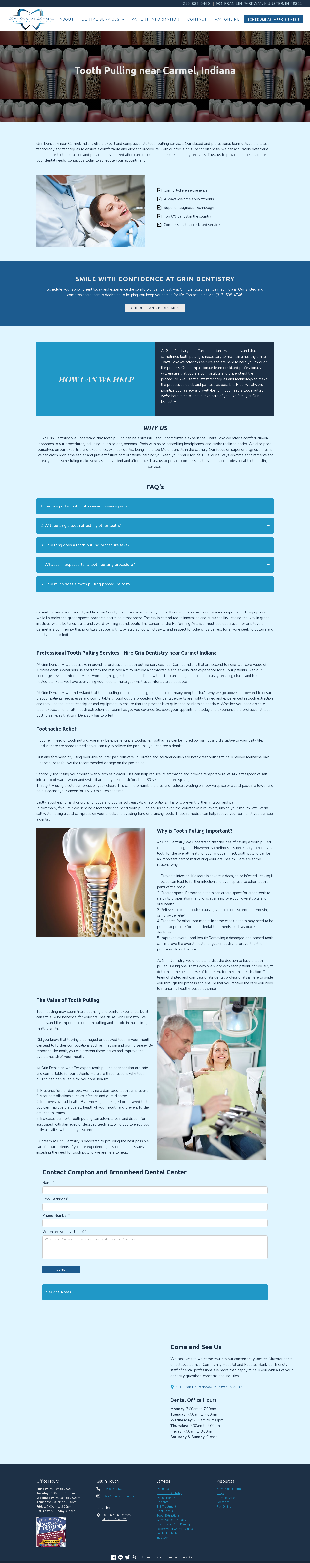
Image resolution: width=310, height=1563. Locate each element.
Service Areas (226, 1498)
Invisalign (163, 1538)
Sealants (162, 1502)
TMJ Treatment (166, 1507)
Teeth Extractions (168, 1516)
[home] (30, 19)
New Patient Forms (229, 1489)
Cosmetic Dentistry (169, 1493)
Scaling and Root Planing (173, 1524)
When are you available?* (64, 1231)
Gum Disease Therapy (171, 1520)
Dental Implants (167, 1533)
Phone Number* (56, 1215)
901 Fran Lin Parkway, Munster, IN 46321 (210, 1387)
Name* (48, 1182)
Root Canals (165, 1511)
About (67, 19)
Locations (223, 1502)
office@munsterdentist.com (120, 1496)
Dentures (163, 1489)
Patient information (155, 19)
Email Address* (55, 1199)
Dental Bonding (167, 1498)
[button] (103, 19)
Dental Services (101, 19)
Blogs (220, 1493)
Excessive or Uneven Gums (175, 1529)
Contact (197, 19)
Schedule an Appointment (155, 308)
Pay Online (227, 19)
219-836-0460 (196, 3)
